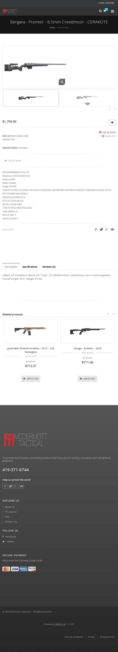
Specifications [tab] (30, 266)
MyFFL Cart (61, 624)
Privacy (91, 637)
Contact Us (9, 521)
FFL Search (9, 511)
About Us (8, 507)
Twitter (8, 541)
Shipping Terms (107, 637)
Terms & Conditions (73, 637)
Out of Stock (12, 160)
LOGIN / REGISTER (106, 3)
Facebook (9, 536)
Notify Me (109, 135)
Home (52, 27)
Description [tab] (11, 266)
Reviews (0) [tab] (49, 266)
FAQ (5, 516)
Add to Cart (30, 378)
